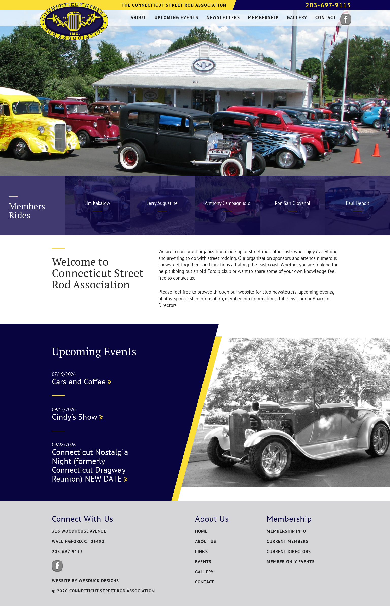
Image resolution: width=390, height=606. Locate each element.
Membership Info (286, 531)
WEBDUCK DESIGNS (99, 580)
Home (201, 531)
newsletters (223, 17)
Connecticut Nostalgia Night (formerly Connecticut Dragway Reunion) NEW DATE (90, 465)
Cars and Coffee (81, 381)
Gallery (204, 572)
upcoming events (176, 17)
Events (203, 561)
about (138, 17)
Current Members (287, 541)
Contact (204, 582)
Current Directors (289, 551)
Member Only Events (291, 561)
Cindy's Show (77, 416)
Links (201, 551)
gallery (297, 17)
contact (325, 17)
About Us (205, 541)
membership (263, 17)
